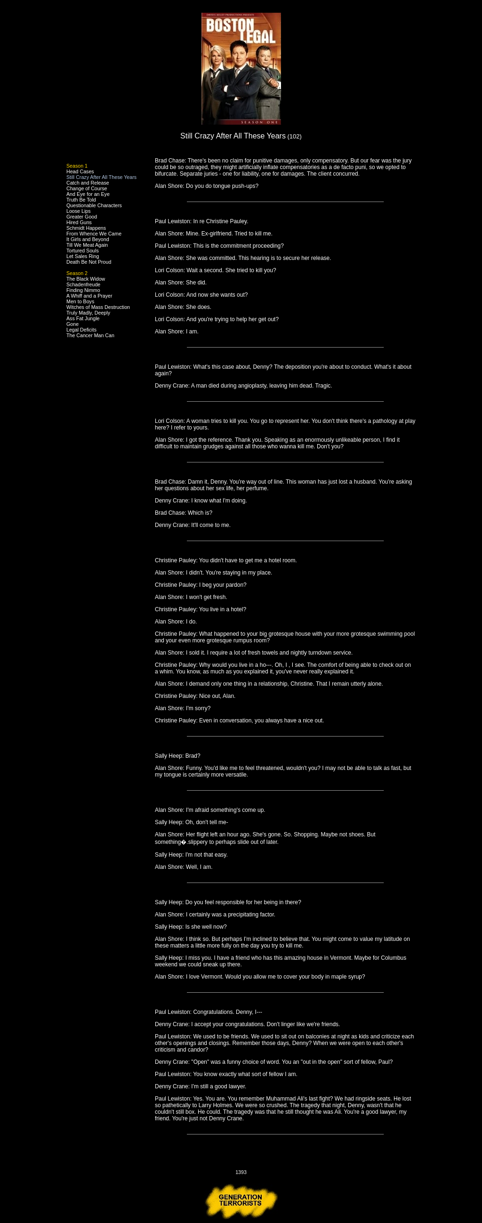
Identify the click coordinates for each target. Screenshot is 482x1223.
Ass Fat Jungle (82, 318)
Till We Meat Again (87, 245)
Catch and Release (87, 183)
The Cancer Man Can (90, 335)
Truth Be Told (81, 199)
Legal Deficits (81, 329)
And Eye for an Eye (88, 194)
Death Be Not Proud (88, 262)
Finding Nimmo (83, 290)
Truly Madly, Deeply (88, 313)
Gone (72, 324)
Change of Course (86, 188)
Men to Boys (80, 301)
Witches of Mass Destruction (98, 307)
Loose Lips (78, 211)
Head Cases (80, 171)
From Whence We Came (93, 233)
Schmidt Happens (86, 228)
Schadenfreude (83, 284)
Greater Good (81, 216)
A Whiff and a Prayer (89, 296)
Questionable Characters (94, 205)
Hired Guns (79, 222)
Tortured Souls (82, 250)
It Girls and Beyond (87, 239)
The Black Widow (85, 279)
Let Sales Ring (82, 256)
